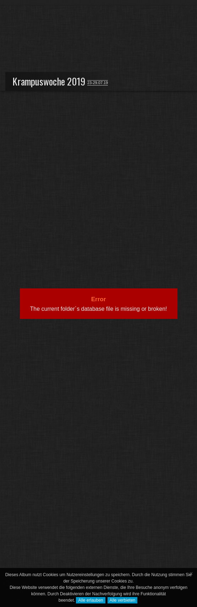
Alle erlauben (90, 600)
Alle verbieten (123, 600)
